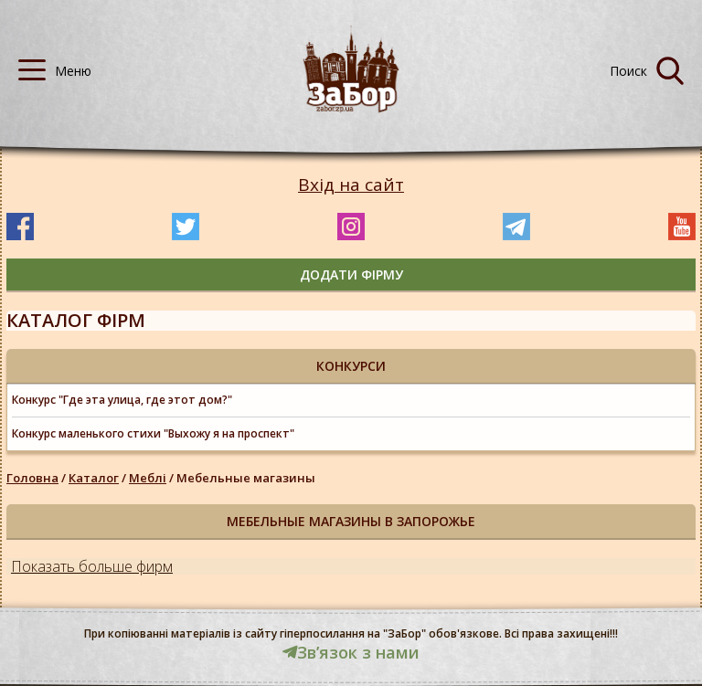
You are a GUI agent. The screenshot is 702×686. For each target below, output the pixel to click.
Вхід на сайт (351, 185)
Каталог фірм (75, 320)
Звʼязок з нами (351, 652)
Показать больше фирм (92, 566)
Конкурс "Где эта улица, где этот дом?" (122, 399)
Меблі (147, 478)
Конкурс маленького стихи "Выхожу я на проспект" (153, 433)
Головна (32, 478)
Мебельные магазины (245, 478)
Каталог (94, 478)
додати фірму (351, 274)
